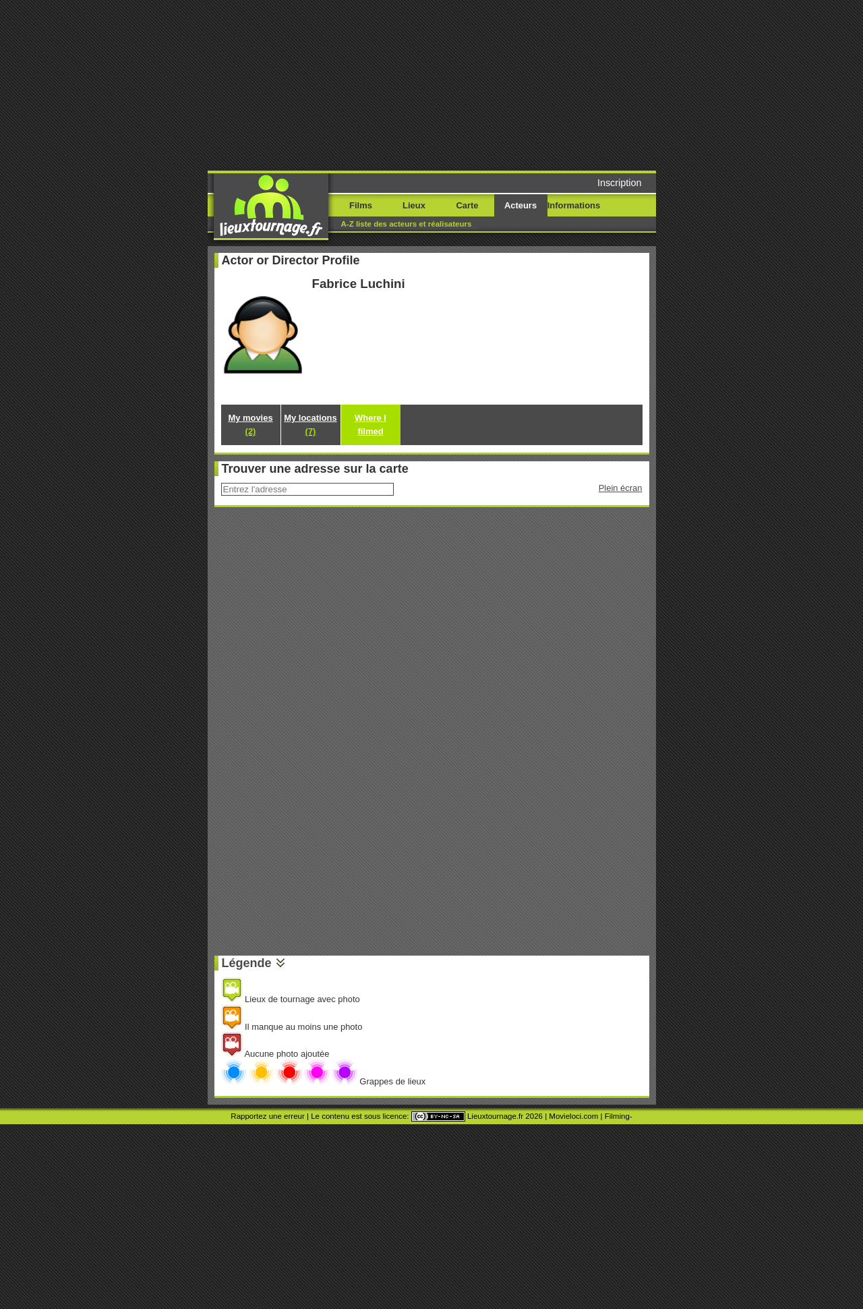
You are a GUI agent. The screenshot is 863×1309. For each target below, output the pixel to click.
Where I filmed (370, 424)
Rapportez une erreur (267, 1116)
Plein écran (621, 488)
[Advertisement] (535, 84)
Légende (247, 963)
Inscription (619, 182)
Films (360, 205)
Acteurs (520, 205)
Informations (573, 205)
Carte (467, 205)
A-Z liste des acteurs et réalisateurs (406, 224)
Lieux (414, 205)
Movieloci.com (573, 1116)
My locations (310, 424)
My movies (250, 424)
